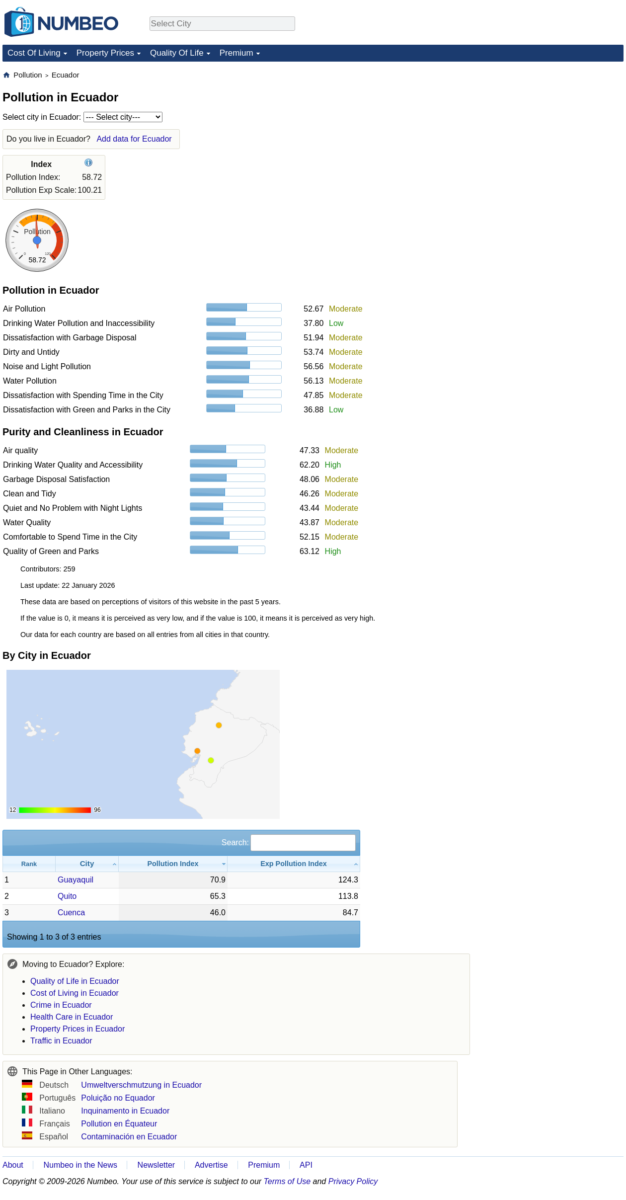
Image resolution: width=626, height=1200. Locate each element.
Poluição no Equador (118, 1098)
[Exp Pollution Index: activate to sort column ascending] (294, 864)
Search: (289, 842)
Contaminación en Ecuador (129, 1136)
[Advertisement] (548, 219)
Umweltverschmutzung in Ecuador (141, 1085)
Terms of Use (287, 1181)
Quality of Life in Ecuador (74, 981)
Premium (236, 53)
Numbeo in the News (80, 1165)
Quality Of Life (177, 53)
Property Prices (105, 53)
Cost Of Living (34, 53)
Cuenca (71, 912)
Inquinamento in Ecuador (125, 1111)
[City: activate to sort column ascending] (87, 864)
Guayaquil (75, 880)
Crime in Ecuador (61, 1005)
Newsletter (156, 1165)
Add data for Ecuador (133, 139)
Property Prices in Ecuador (77, 1029)
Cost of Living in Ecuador (74, 993)
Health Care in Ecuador (71, 1017)
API (306, 1165)
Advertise (211, 1165)
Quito (67, 896)
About (12, 1165)
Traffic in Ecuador (61, 1041)
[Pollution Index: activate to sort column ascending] (173, 864)
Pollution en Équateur (119, 1124)
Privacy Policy (353, 1181)
